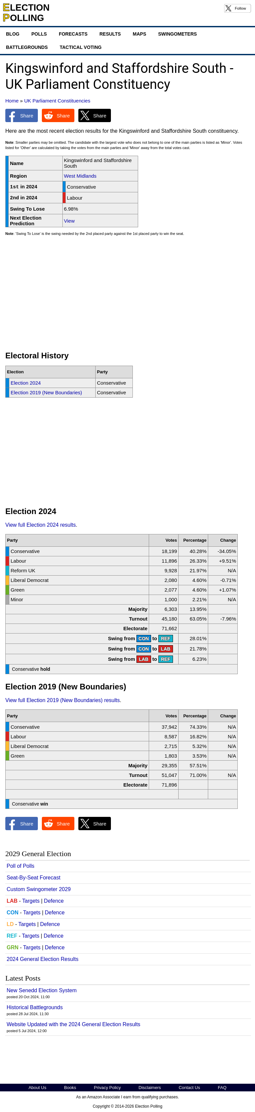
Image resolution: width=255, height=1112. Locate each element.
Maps (139, 34)
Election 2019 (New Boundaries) (46, 392)
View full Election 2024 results (40, 525)
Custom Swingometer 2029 (39, 889)
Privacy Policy (107, 1087)
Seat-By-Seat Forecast (33, 877)
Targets (31, 901)
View (69, 221)
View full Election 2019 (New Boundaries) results (62, 700)
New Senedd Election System (42, 990)
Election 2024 (26, 383)
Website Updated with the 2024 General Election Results (73, 1024)
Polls (39, 34)
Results (110, 34)
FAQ (222, 1087)
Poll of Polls (21, 866)
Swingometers (177, 34)
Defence (54, 901)
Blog (12, 34)
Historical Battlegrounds (35, 1007)
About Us (37, 1087)
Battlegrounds (27, 47)
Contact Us (189, 1087)
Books (70, 1087)
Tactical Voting (81, 47)
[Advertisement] (127, 296)
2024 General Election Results (42, 959)
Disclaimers (149, 1087)
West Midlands (80, 176)
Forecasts (73, 34)
